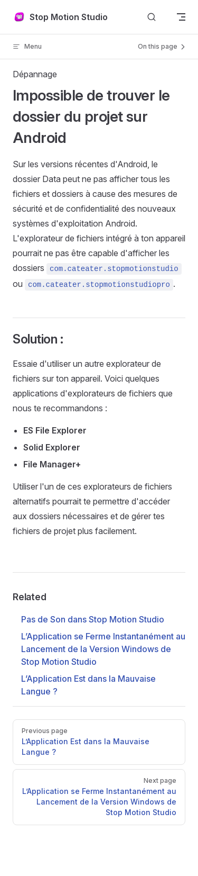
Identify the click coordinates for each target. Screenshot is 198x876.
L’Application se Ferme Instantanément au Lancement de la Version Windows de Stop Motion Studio (103, 649)
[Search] (151, 17)
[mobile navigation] (181, 17)
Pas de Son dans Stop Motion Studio (92, 619)
